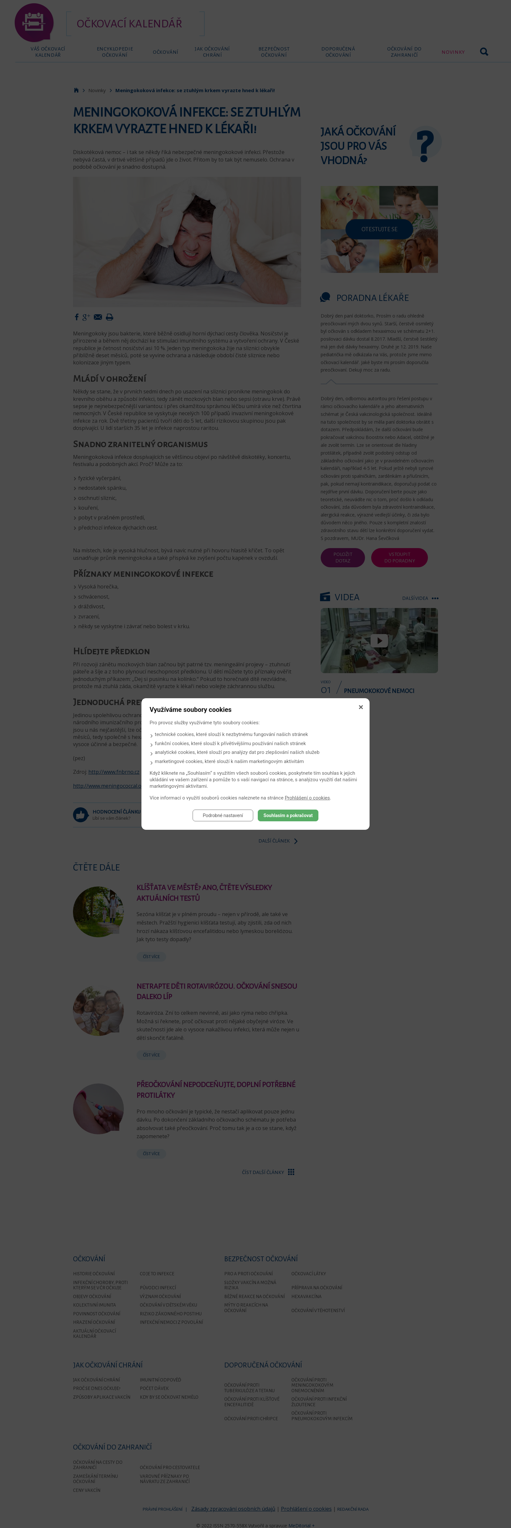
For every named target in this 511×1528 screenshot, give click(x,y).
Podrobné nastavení (223, 815)
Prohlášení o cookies (307, 798)
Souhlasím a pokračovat (288, 815)
